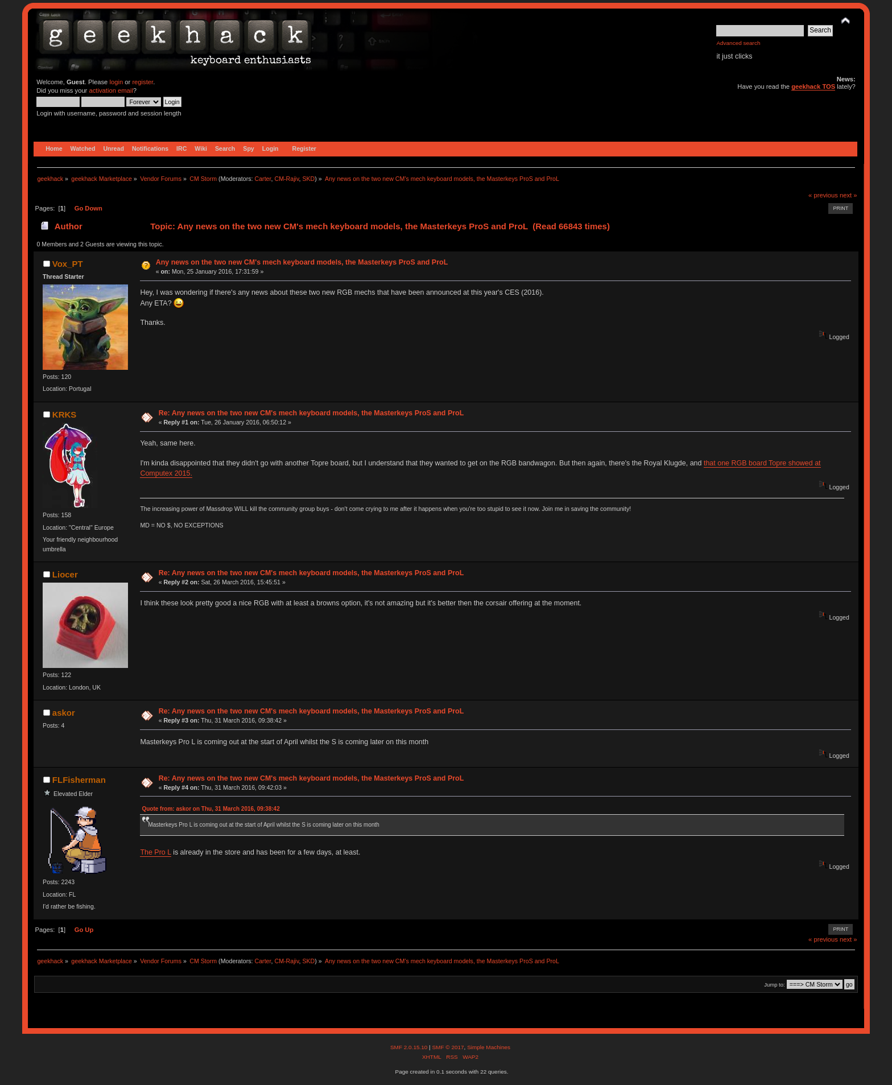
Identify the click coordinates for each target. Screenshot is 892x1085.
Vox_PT (67, 264)
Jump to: (774, 984)
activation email (111, 90)
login (116, 82)
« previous (823, 195)
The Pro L (155, 852)
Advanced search (738, 43)
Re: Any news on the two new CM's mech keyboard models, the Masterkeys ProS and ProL (311, 413)
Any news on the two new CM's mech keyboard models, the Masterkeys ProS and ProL (302, 262)
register (142, 82)
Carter (262, 178)
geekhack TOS (813, 86)
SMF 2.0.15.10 (409, 1047)
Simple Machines (488, 1047)
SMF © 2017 (448, 1047)
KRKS (64, 414)
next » (848, 195)
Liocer (65, 574)
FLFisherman (79, 780)
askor (63, 712)
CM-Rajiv (286, 178)
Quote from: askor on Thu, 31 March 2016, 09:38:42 (210, 809)
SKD (308, 178)
